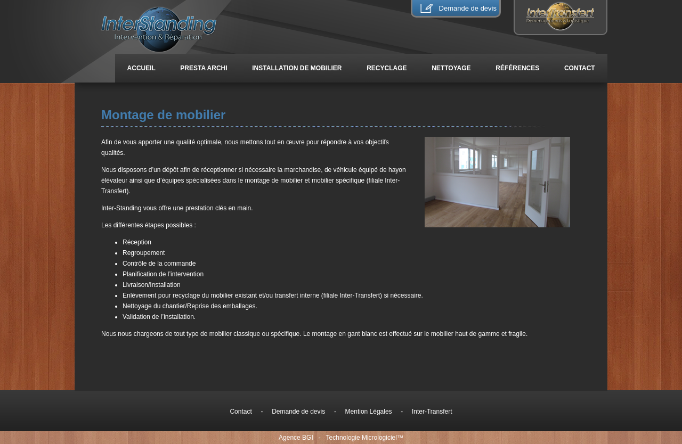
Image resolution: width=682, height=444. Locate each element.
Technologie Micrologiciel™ (364, 437)
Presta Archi (203, 68)
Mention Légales (368, 411)
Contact (580, 68)
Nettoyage (451, 68)
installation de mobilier (297, 68)
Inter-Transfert (432, 411)
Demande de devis (468, 8)
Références (517, 68)
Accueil (141, 68)
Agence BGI (296, 437)
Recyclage (387, 68)
